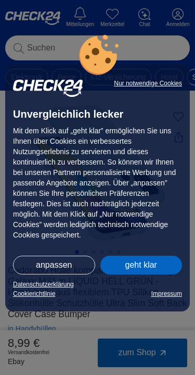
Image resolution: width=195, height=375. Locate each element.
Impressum (166, 293)
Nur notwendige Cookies (148, 83)
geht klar (141, 264)
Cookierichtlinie (34, 293)
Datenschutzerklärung (43, 284)
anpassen (54, 264)
